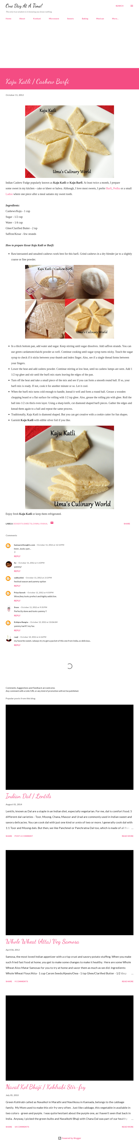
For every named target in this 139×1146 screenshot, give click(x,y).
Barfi (109, 188)
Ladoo (9, 194)
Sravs (16, 607)
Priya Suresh (19, 592)
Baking (85, 18)
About (22, 18)
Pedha (116, 188)
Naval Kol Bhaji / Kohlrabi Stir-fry (46, 1086)
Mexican (100, 18)
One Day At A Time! (24, 6)
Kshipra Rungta (21, 622)
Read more (127, 836)
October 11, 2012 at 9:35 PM (34, 607)
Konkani (37, 18)
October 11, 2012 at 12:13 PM (50, 545)
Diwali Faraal (40, 523)
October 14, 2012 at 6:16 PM (33, 637)
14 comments (22, 1127)
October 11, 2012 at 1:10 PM (31, 563)
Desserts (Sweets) (22, 523)
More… (115, 18)
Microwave (54, 18)
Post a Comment (24, 836)
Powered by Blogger (69, 1138)
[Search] (119, 5)
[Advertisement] (69, 42)
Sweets (70, 18)
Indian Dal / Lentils (28, 796)
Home (8, 18)
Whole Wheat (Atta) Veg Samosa (42, 941)
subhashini (19, 577)
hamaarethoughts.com (24, 545)
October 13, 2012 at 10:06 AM (43, 622)
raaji (16, 637)
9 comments (21, 981)
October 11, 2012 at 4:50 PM (40, 592)
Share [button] (127, 523)
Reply (17, 556)
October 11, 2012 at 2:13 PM (39, 577)
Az (15, 563)
